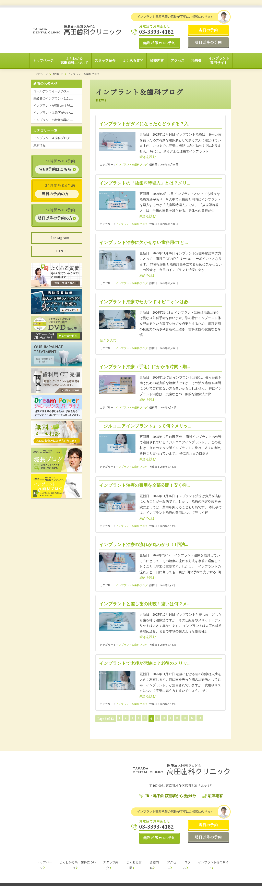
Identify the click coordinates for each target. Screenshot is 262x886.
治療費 (196, 61)
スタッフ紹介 (105, 61)
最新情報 (39, 145)
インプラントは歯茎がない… (53, 112)
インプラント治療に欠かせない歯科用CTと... (145, 242)
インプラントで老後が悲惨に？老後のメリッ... (147, 663)
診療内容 (157, 61)
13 (205, 718)
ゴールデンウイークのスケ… (53, 91)
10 (180, 718)
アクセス (177, 61)
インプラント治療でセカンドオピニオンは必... (147, 301)
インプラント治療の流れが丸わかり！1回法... (145, 544)
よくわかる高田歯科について (74, 60)
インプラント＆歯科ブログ (131, 164)
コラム (187, 862)
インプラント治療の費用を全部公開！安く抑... (146, 485)
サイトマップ (104, 881)
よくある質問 (132, 61)
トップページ (43, 61)
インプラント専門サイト (219, 60)
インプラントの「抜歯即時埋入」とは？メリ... (146, 183)
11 (188, 718)
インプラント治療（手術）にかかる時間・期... (146, 366)
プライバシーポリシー (80, 881)
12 (197, 718)
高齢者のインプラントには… (53, 98)
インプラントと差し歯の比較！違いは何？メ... (147, 603)
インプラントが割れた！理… (53, 105)
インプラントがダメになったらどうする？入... (147, 123)
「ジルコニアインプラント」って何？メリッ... (147, 425)
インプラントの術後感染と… (53, 120)
